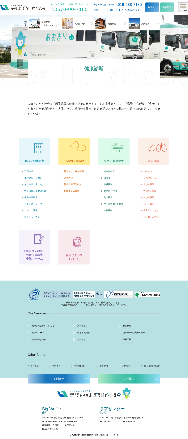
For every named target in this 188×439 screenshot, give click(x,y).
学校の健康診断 (114, 160)
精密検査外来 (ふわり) (74, 257)
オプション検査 (32, 217)
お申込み (167, 7)
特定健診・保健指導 (74, 171)
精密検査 (105, 23)
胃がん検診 (148, 184)
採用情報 (104, 365)
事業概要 (56, 365)
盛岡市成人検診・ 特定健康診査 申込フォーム (35, 255)
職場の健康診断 (34, 160)
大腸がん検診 (150, 191)
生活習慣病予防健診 (114, 204)
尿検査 (107, 178)
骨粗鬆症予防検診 (73, 184)
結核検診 (68, 178)
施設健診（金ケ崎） (34, 184)
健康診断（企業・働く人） (43, 23)
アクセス (139, 23)
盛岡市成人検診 (71, 191)
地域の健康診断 (74, 160)
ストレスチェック (33, 204)
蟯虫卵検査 (109, 171)
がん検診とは (150, 178)
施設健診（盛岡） (33, 178)
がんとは (147, 171)
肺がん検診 (148, 197)
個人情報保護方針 (152, 365)
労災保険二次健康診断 (35, 191)
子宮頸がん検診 (151, 210)
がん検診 (153, 160)
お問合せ (152, 7)
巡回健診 (28, 171)
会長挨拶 (34, 365)
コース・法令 (31, 210)
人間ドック (73, 23)
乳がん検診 (148, 204)
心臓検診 (108, 184)
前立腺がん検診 (151, 217)
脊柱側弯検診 (110, 191)
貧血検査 (108, 197)
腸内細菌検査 (31, 197)
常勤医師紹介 (80, 365)
